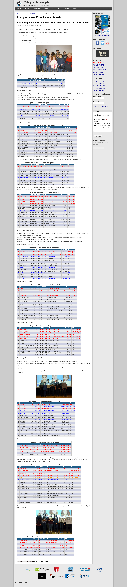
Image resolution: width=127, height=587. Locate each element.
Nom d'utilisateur (97, 96)
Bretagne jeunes (25, 13)
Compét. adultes (48, 8)
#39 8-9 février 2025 (98, 67)
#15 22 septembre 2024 (99, 81)
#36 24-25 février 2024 (99, 72)
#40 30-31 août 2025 (98, 66)
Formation (26, 8)
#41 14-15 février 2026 (99, 64)
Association (66, 8)
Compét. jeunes (37, 8)
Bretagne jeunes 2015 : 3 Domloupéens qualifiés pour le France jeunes (53, 22)
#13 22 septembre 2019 (99, 87)
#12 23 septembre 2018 (99, 88)
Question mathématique (100, 119)
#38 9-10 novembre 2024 (99, 69)
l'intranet (30, 558)
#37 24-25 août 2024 (98, 71)
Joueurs (58, 8)
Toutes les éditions (98, 74)
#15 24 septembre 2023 (99, 83)
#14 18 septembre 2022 (99, 85)
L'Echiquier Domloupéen (37, 2)
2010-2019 (33, 13)
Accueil (19, 8)
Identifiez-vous (29, 561)
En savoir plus (21, 561)
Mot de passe (97, 101)
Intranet (75, 8)
